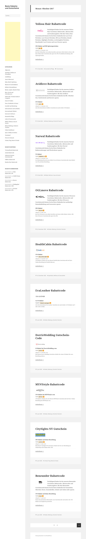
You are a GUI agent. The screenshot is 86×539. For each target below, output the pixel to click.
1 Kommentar (59, 69)
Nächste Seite (79, 525)
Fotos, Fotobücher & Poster (11, 103)
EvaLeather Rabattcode (50, 290)
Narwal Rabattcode (47, 136)
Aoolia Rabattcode (9, 152)
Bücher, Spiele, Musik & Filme (12, 90)
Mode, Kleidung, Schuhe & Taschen (53, 121)
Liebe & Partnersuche (10, 119)
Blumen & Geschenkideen (11, 84)
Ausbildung (8, 77)
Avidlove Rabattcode (48, 83)
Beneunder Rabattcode (50, 475)
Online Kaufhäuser (9, 130)
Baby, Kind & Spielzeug (10, 82)
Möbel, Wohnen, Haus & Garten (53, 175)
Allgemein (7, 70)
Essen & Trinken (9, 101)
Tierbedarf (8, 135)
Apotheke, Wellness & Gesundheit (56, 275)
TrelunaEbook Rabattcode (11, 150)
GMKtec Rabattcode (10, 159)
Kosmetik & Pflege (9, 116)
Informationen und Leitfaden (12, 108)
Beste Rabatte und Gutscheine (12, 7)
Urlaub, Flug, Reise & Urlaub (12, 140)
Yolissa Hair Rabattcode (50, 24)
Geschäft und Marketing (11, 106)
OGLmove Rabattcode (49, 190)
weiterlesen (39, 59)
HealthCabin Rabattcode (51, 244)
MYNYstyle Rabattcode (50, 384)
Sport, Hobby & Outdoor (11, 132)
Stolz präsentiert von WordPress (43, 535)
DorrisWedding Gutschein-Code (52, 336)
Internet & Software (10, 114)
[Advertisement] (12, 41)
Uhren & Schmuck (9, 138)
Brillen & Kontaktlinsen (11, 87)
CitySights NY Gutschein (51, 429)
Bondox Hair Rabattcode (11, 162)
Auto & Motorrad (9, 79)
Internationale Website (11, 111)
